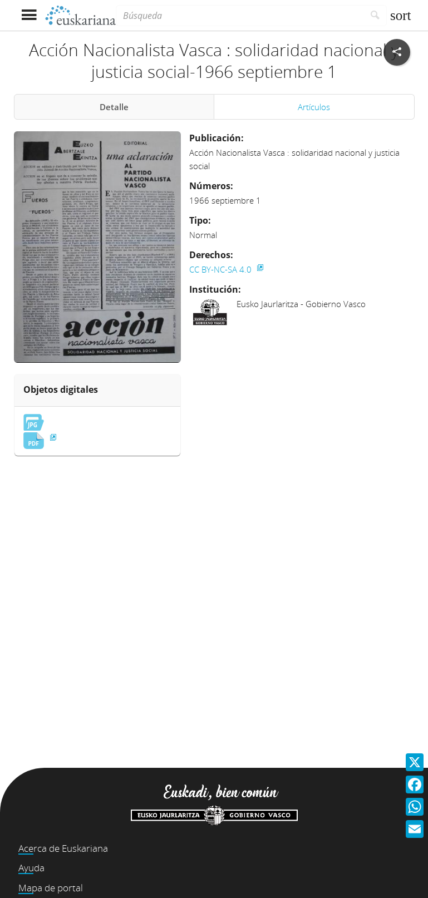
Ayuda (31, 867)
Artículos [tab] (314, 106)
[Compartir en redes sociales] (396, 52)
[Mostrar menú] (29, 15)
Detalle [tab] (114, 106)
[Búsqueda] (240, 15)
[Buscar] (375, 15)
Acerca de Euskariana (63, 848)
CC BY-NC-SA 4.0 (221, 269)
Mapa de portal (50, 887)
